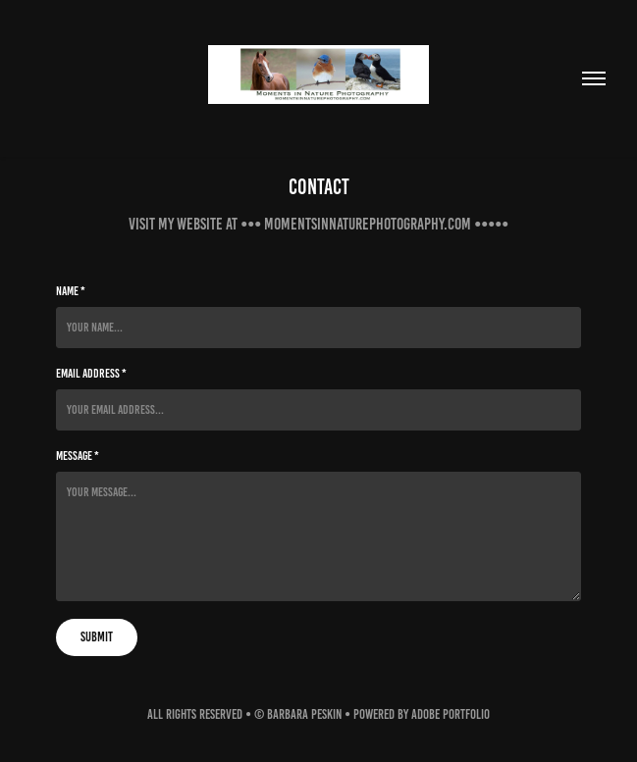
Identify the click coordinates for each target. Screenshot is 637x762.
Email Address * (91, 374)
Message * (77, 456)
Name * (70, 291)
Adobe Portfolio (450, 714)
